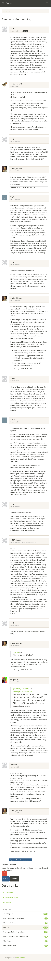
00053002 (14, 765)
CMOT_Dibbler (15, 540)
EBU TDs (25, 927)
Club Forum (25, 941)
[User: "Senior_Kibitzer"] (5, 169)
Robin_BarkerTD (16, 84)
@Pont (16, 652)
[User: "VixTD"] (5, 197)
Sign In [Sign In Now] (5, 879)
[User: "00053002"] (5, 765)
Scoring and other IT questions (25, 932)
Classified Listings (25, 923)
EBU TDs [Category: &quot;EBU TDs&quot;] (26, 31)
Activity (7, 902)
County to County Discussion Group (25, 936)
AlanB (12, 379)
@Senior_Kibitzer (20, 689)
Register (19, 860)
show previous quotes (22, 692)
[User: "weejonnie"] (5, 680)
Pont (12, 29)
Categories (8, 893)
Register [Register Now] (14, 879)
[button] (11, 76)
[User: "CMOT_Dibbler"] (5, 540)
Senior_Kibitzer (16, 169)
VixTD (12, 197)
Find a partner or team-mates (25, 918)
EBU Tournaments (25, 945)
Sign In (12, 860)
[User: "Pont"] (5, 29)
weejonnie (14, 680)
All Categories (25, 914)
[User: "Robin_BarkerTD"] (5, 84)
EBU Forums (7, 3)
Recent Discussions (10, 897)
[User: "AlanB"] (5, 379)
